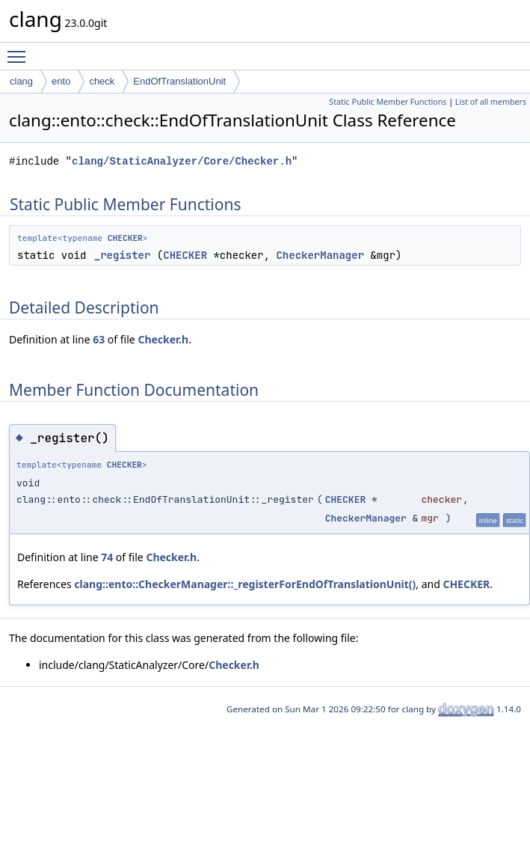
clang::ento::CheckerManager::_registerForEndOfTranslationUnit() (245, 584)
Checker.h (163, 339)
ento (61, 81)
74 (107, 557)
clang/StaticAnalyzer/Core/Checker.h (182, 161)
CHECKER (125, 238)
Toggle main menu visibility (20, 50)
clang (21, 81)
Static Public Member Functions (387, 102)
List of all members (490, 102)
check (101, 81)
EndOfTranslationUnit (179, 81)
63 (99, 339)
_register (122, 255)
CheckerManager (320, 255)
